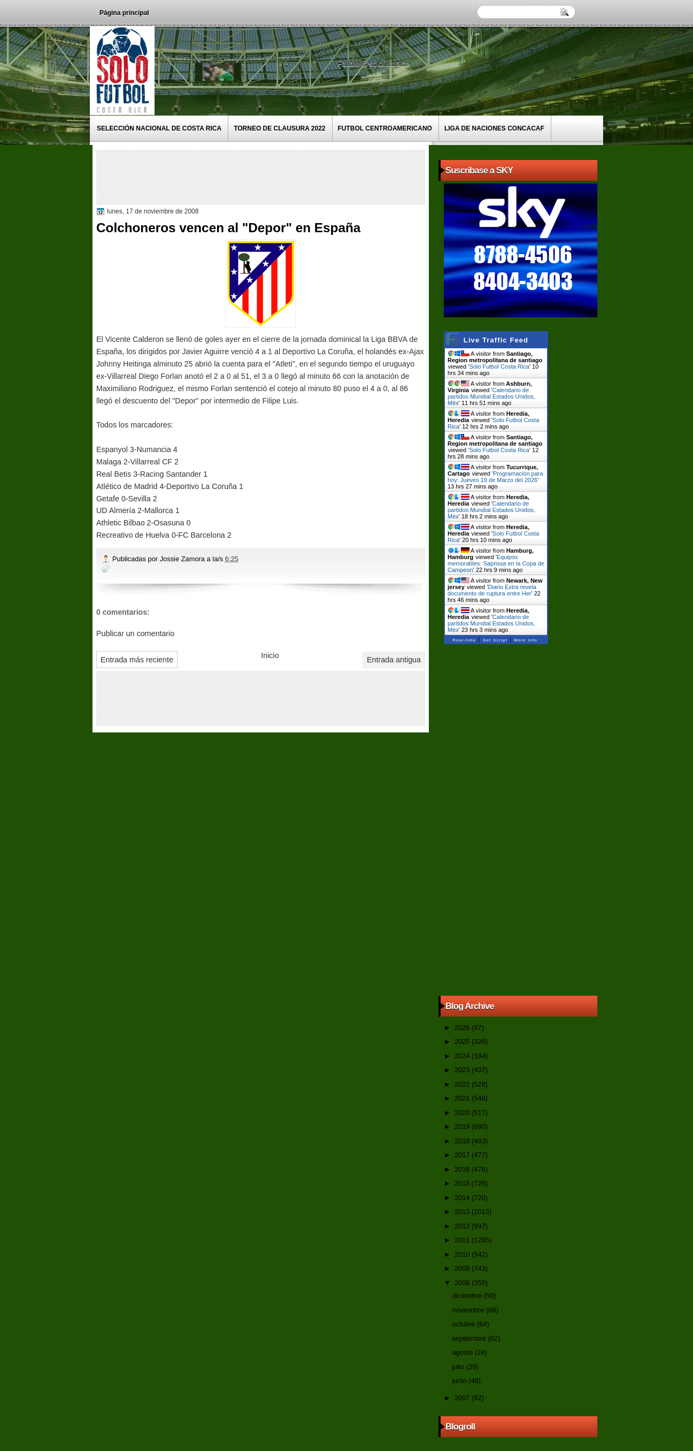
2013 (463, 1212)
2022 (463, 1084)
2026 (463, 1028)
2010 (463, 1254)
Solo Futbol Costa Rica (499, 366)
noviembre (469, 1310)
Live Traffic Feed (496, 340)
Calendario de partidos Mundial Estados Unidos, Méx (491, 396)
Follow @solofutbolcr (373, 63)
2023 (463, 1070)
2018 (463, 1141)
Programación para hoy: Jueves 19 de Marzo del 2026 (495, 476)
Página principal (124, 13)
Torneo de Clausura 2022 (279, 128)
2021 (463, 1098)
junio (460, 1381)
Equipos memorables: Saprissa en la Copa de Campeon (496, 563)
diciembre (467, 1296)
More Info (525, 640)
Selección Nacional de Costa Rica (159, 128)
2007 (463, 1398)
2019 (463, 1126)
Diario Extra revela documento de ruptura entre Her (492, 590)
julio (459, 1367)
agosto (463, 1352)
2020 (463, 1113)
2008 (463, 1283)
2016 (463, 1169)
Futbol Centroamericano (385, 128)
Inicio (270, 655)
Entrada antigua (394, 659)
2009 (463, 1268)
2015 (463, 1183)
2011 (463, 1240)
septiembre (470, 1338)
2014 (463, 1198)
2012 (463, 1226)
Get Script (494, 640)
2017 (463, 1155)
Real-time (464, 640)
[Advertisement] (293, 176)
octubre (464, 1324)
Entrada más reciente (137, 659)
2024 (463, 1056)
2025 (463, 1041)
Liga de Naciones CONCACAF (494, 128)
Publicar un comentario (135, 633)
